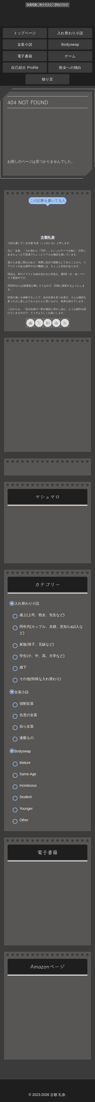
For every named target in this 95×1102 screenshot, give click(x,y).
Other (24, 820)
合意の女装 (28, 715)
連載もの (27, 738)
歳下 (23, 667)
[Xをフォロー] (39, 323)
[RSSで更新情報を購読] (65, 323)
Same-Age (28, 774)
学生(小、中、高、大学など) (42, 656)
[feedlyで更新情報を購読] (56, 323)
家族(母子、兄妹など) (37, 644)
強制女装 (27, 703)
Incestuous (28, 785)
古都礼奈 (48, 237)
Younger (26, 809)
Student (26, 797)
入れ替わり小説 (26, 603)
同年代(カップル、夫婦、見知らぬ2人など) (51, 629)
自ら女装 (27, 726)
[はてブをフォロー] (47, 323)
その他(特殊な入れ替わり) (40, 679)
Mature (25, 763)
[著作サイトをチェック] (30, 323)
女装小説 (21, 692)
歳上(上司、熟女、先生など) (42, 615)
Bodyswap (22, 751)
